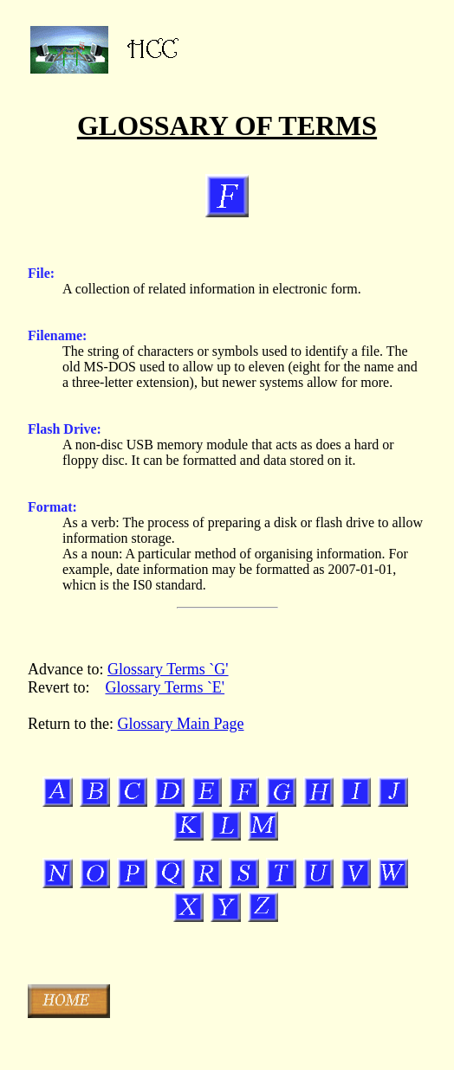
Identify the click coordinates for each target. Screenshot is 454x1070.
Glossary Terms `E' (164, 687)
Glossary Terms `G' (168, 669)
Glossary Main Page (180, 723)
